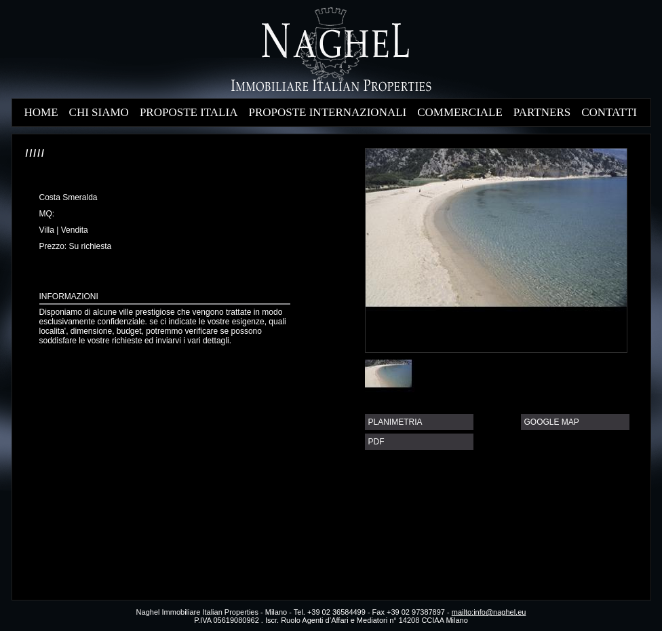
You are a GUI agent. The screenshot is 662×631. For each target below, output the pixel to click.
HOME (41, 112)
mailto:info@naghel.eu (489, 612)
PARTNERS (541, 112)
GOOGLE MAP (551, 422)
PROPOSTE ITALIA (189, 112)
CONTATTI (609, 112)
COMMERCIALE (460, 112)
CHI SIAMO (99, 112)
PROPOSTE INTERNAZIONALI (327, 112)
